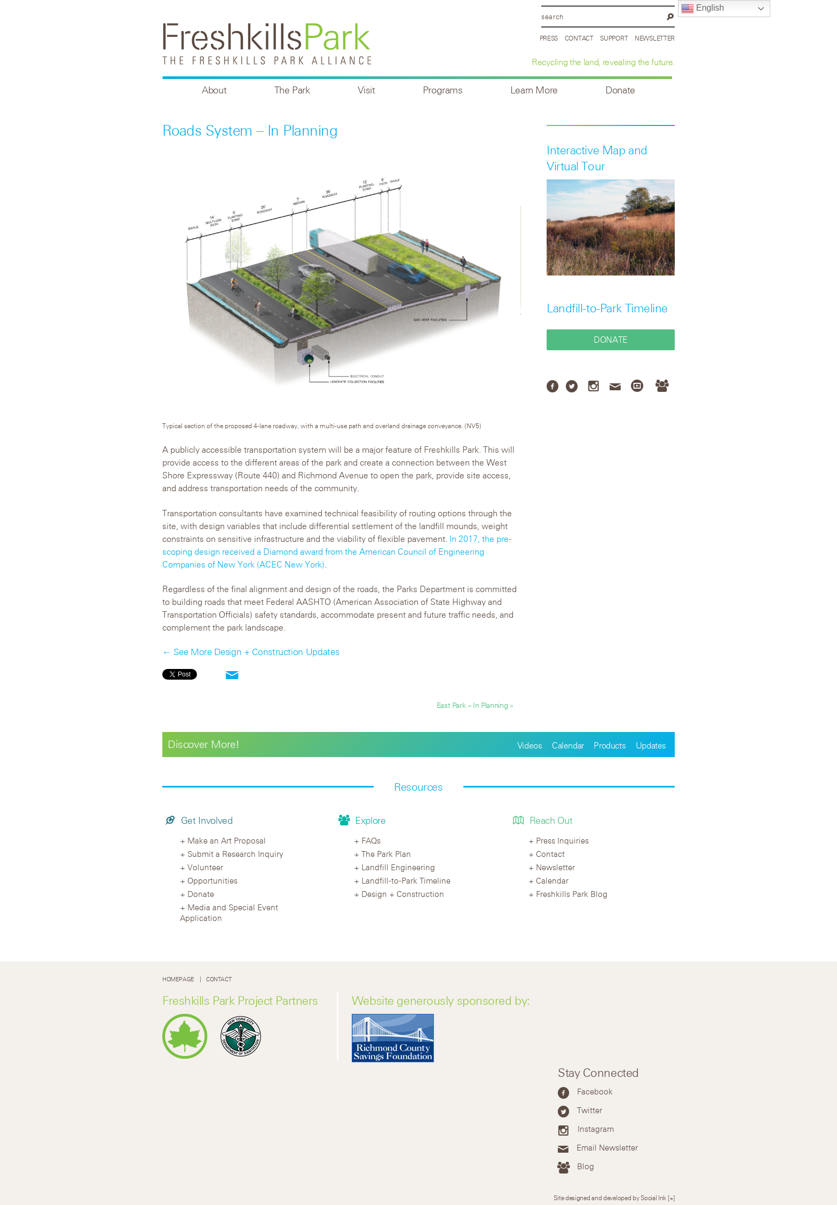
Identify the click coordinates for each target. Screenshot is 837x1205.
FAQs (371, 840)
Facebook (595, 1091)
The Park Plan (386, 854)
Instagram (596, 1128)
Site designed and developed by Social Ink (610, 1197)
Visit (366, 90)
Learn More (534, 90)
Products (610, 745)
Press (549, 38)
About (214, 90)
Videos (529, 745)
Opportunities (212, 880)
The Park (292, 90)
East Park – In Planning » (475, 705)
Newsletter (655, 38)
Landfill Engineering (398, 867)
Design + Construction (402, 894)
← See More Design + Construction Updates (250, 652)
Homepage (178, 979)
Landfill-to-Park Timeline (607, 308)
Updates (651, 745)
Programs (443, 90)
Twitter (589, 1110)
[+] (671, 1197)
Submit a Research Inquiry (235, 854)
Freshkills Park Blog (571, 894)
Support (614, 38)
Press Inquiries (562, 840)
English (702, 8)
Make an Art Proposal (226, 840)
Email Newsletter (607, 1147)
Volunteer (205, 867)
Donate (620, 90)
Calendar (568, 745)
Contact (579, 38)
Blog (585, 1166)
